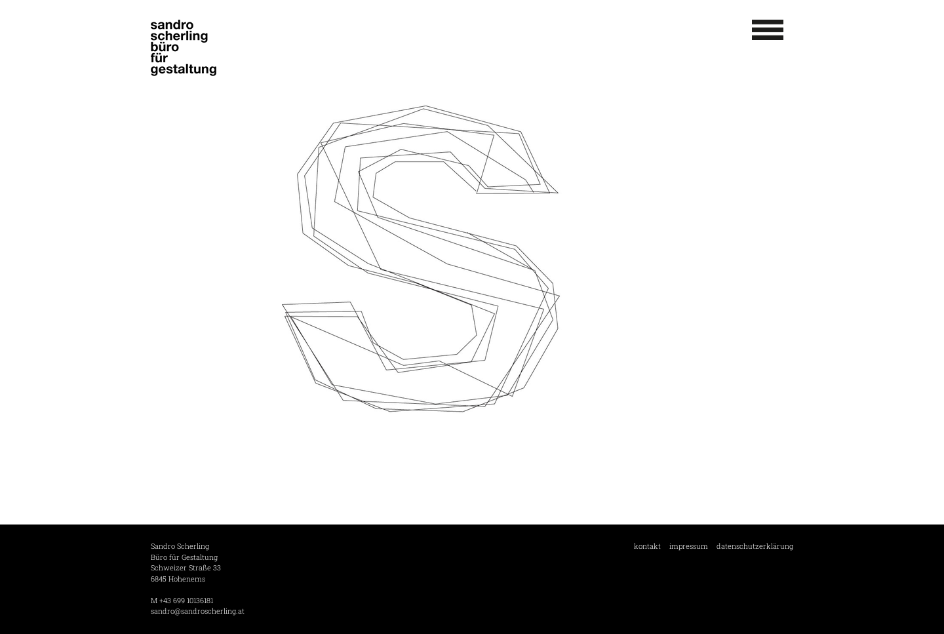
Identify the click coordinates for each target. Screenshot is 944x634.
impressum (688, 546)
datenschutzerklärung (755, 546)
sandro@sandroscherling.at (198, 611)
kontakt (647, 546)
